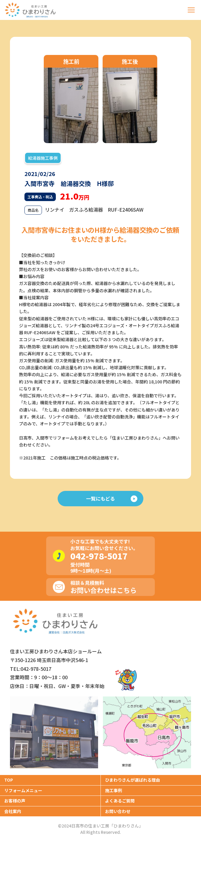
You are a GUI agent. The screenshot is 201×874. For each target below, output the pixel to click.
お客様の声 (14, 801)
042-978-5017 (99, 556)
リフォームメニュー (23, 790)
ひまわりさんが (132, 780)
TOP (8, 780)
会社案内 (12, 811)
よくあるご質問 (120, 801)
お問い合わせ (117, 811)
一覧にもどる (111, 498)
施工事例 (113, 790)
